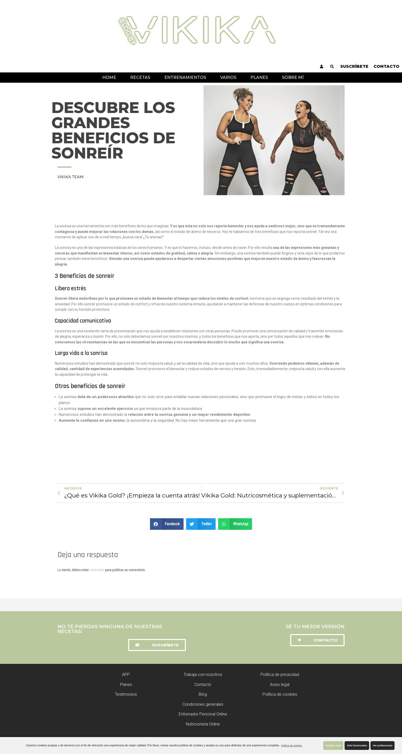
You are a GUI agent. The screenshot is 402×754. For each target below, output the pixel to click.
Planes (259, 77)
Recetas (140, 77)
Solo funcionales (357, 745)
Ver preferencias (382, 745)
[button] (157, 645)
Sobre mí (293, 77)
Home (109, 77)
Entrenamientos (185, 77)
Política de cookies (291, 745)
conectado (96, 570)
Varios (228, 77)
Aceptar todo (333, 745)
